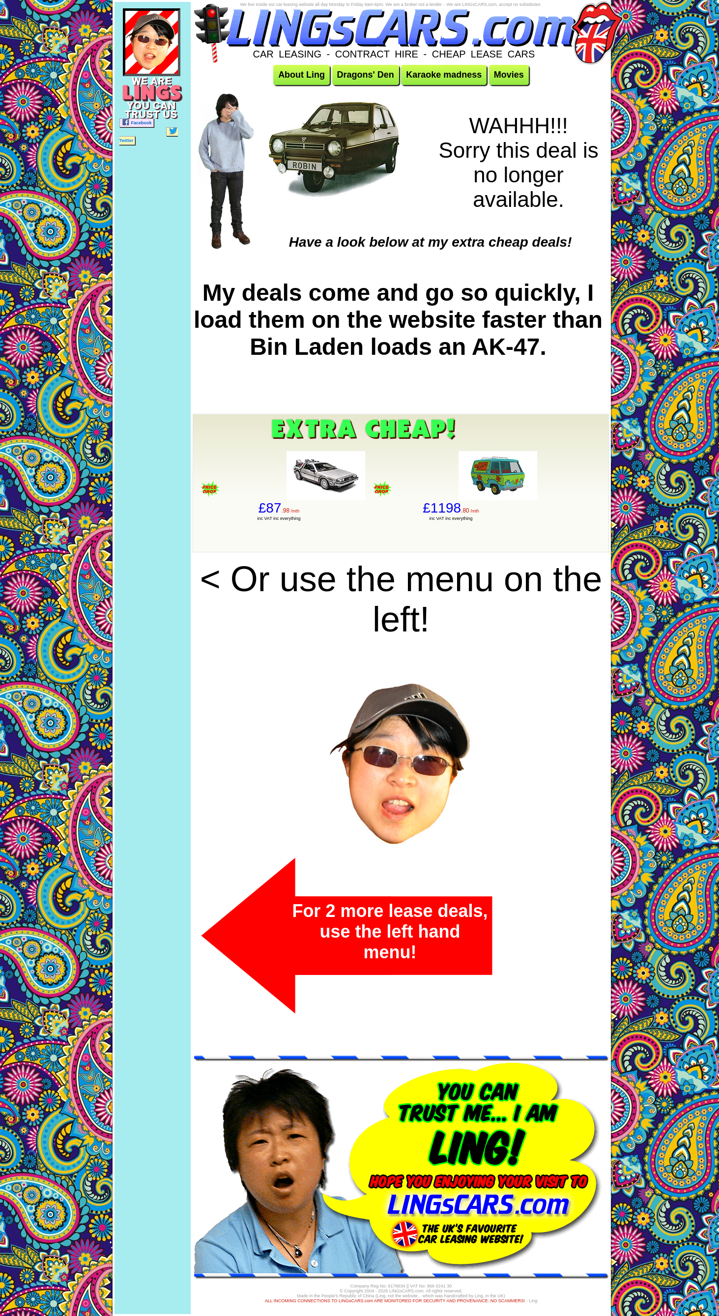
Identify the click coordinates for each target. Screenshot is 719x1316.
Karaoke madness (444, 75)
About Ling (301, 75)
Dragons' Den (365, 75)
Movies (509, 75)
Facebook (136, 122)
